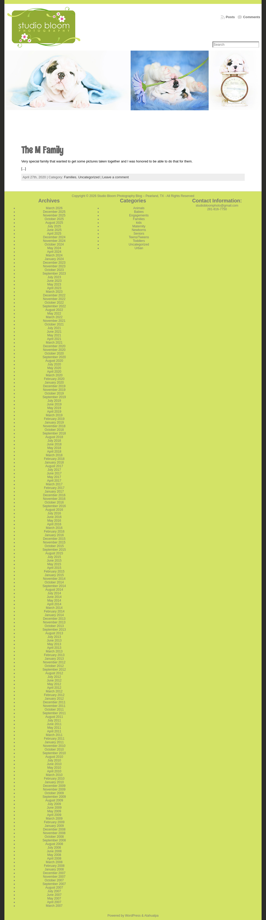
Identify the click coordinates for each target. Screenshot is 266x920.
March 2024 (54, 255)
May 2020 (54, 368)
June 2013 (54, 640)
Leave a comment (115, 177)
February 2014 (54, 611)
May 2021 (54, 335)
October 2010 (54, 749)
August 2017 (54, 466)
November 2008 (54, 833)
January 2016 (54, 535)
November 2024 (54, 241)
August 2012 (54, 673)
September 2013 (54, 629)
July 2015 (54, 557)
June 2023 (54, 281)
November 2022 (54, 299)
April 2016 (54, 524)
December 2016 (54, 495)
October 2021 (54, 324)
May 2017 (54, 477)
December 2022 (54, 295)
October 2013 (54, 626)
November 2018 (54, 426)
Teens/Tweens (139, 237)
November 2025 (54, 215)
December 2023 (54, 262)
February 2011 (54, 738)
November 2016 (54, 499)
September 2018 (54, 433)
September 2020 (54, 357)
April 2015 (54, 568)
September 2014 (54, 586)
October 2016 (54, 502)
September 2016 (54, 506)
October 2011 (54, 709)
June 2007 (54, 895)
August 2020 (54, 361)
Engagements (139, 215)
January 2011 (54, 742)
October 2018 (54, 430)
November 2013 (54, 622)
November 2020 (54, 350)
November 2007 (54, 876)
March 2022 (54, 317)
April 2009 (54, 815)
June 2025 (54, 230)
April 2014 (54, 604)
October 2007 (54, 880)
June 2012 (54, 680)
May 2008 (54, 855)
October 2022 (54, 302)
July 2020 (54, 364)
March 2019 (54, 415)
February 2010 (54, 778)
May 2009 (54, 811)
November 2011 (54, 706)
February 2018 (54, 459)
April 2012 (54, 688)
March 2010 (54, 775)
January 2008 (54, 869)
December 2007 (54, 873)
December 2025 (54, 212)
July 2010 (54, 760)
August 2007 (54, 887)
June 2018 (54, 444)
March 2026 (54, 208)
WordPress (133, 915)
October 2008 (54, 837)
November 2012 (54, 662)
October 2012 (54, 666)
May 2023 (54, 284)
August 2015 (54, 553)
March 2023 (54, 292)
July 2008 (54, 847)
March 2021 (54, 342)
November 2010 (54, 746)
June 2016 (54, 517)
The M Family (42, 150)
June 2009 (54, 807)
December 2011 (54, 702)
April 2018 (54, 451)
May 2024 (54, 248)
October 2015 (54, 546)
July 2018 (54, 440)
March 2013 (54, 651)
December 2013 (54, 619)
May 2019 (54, 408)
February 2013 (54, 655)
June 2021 (54, 331)
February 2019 (54, 419)
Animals (138, 208)
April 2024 (54, 252)
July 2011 (54, 720)
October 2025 (54, 219)
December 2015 (54, 539)
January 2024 (54, 259)
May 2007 (54, 898)
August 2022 (54, 310)
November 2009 (54, 789)
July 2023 (54, 277)
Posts (230, 17)
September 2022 (54, 306)
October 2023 (54, 270)
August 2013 (54, 633)
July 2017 (54, 470)
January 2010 (54, 782)
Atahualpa (151, 915)
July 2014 (54, 593)
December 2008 (54, 829)
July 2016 (54, 513)
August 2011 (54, 717)
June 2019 (54, 404)
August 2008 (54, 844)
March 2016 (54, 528)
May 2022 (54, 313)
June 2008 (54, 851)
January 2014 (54, 615)
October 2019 (54, 393)
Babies (139, 212)
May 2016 (54, 520)
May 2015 (54, 564)
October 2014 (54, 582)
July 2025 (54, 226)
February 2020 (54, 379)
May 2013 (54, 644)
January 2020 (54, 382)
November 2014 (54, 579)
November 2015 (54, 542)
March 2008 (54, 862)
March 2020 (54, 375)
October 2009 (54, 793)
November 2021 (54, 321)
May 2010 (54, 767)
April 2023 (54, 288)
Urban (139, 248)
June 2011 (54, 724)
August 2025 (54, 222)
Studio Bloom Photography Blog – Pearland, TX (130, 196)
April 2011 (54, 731)
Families (70, 177)
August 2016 (54, 510)
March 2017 (54, 484)
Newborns (139, 230)
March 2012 (54, 691)
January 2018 (54, 462)
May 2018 (54, 448)
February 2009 (54, 822)
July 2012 (54, 677)
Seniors (139, 233)
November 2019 (54, 390)
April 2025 (54, 233)
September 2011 (54, 713)
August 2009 (54, 800)
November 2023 (54, 266)
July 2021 (54, 328)
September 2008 (54, 840)
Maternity (138, 226)
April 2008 (54, 858)
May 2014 (54, 600)
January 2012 (54, 698)
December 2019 (54, 386)
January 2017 (54, 491)
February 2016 (54, 531)
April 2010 (54, 771)
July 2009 (54, 804)
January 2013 (54, 658)
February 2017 (54, 488)
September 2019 (54, 397)
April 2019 (54, 411)
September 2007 (54, 884)
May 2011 (54, 728)
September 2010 (54, 753)
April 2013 (54, 648)
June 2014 (54, 597)
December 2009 (54, 786)
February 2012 (54, 695)
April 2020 (54, 371)
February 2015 (54, 571)
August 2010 (54, 757)
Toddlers (139, 241)
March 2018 (54, 455)
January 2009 (54, 826)
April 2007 (54, 902)
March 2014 (54, 608)
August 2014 (54, 589)
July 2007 (54, 891)
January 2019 (54, 422)
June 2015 (54, 560)
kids (139, 222)
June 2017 (54, 473)
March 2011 (54, 735)
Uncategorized (89, 177)
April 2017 (54, 480)
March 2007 (54, 906)
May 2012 (54, 684)
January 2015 (54, 575)
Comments (251, 17)
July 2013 (54, 637)
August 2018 (54, 437)
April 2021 (54, 339)
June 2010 (54, 764)
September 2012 (54, 669)
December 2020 (54, 346)
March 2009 (54, 818)
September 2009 (54, 797)
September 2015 (54, 549)
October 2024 (54, 244)
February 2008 (54, 866)
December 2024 (54, 237)
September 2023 (54, 273)
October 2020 (54, 353)
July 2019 (54, 401)
